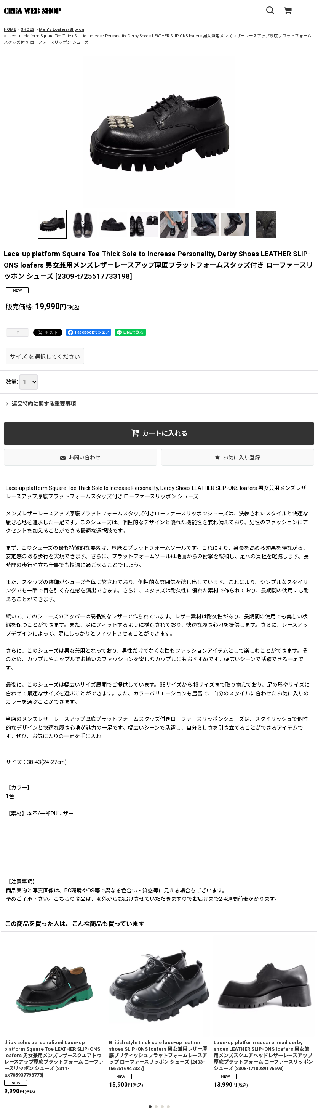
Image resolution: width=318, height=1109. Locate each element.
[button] (270, 11)
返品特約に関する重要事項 (41, 404)
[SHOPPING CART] (287, 11)
